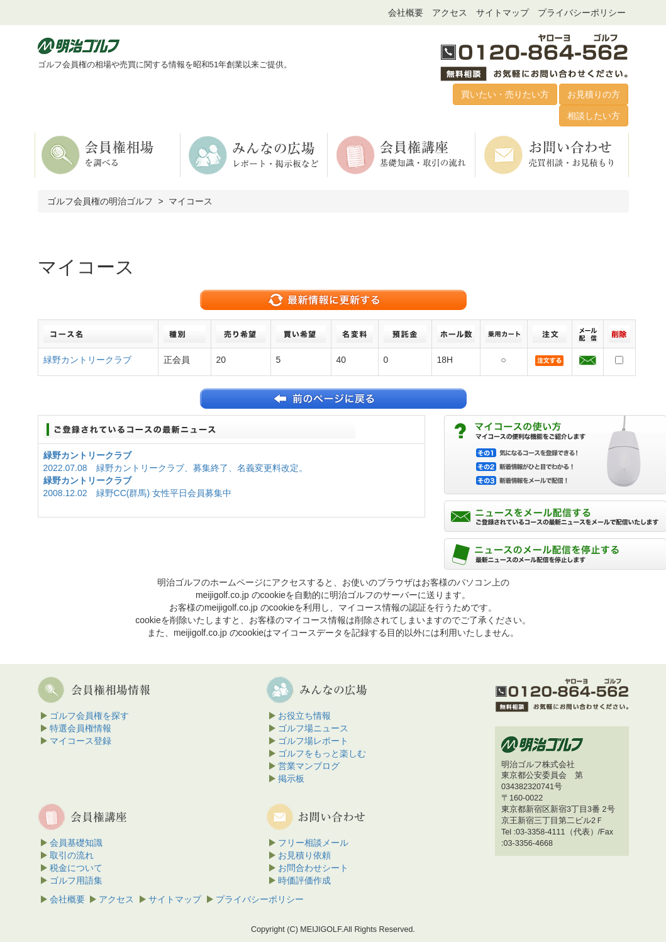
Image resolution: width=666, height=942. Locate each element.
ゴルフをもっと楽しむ (322, 753)
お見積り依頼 (304, 855)
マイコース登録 (80, 741)
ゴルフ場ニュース (313, 728)
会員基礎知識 (76, 843)
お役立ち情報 (304, 716)
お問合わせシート (313, 868)
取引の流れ (72, 855)
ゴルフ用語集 (76, 880)
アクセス (449, 13)
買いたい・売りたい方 (505, 94)
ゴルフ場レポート (313, 741)
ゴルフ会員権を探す (89, 716)
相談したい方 (593, 116)
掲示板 (291, 778)
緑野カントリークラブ (87, 360)
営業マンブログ (309, 766)
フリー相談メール (313, 843)
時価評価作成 (304, 880)
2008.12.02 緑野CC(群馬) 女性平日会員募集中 (137, 493)
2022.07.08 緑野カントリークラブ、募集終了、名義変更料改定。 (175, 468)
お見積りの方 (593, 94)
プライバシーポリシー (582, 13)
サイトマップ (502, 13)
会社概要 (405, 13)
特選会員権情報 (80, 728)
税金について (76, 868)
